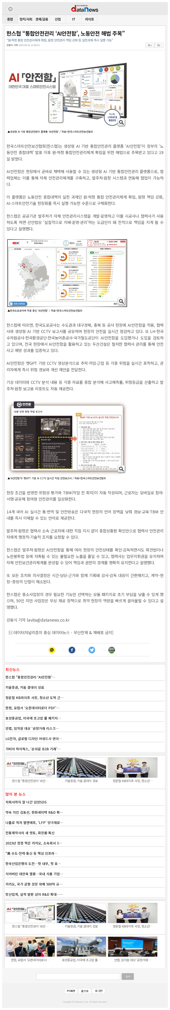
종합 (10, 19)
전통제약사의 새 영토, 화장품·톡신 (30, 832)
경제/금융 (41, 19)
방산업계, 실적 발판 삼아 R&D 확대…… (34, 894)
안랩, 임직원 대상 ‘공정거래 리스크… (32, 728)
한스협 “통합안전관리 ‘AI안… (30, 781)
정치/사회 (25, 19)
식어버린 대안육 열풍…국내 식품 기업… (34, 873)
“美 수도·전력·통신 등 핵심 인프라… (31, 853)
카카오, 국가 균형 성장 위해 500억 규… (33, 884)
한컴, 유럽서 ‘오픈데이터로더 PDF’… (32, 707)
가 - (159, 45)
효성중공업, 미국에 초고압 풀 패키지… (33, 718)
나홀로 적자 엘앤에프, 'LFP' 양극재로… (34, 822)
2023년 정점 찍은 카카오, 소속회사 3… (33, 843)
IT (73, 19)
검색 (127, 976)
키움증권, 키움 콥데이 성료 (24, 687)
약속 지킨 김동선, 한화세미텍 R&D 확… (34, 812)
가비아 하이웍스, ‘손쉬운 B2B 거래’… (32, 748)
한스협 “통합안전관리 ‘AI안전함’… (30, 677)
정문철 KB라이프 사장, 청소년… (132, 781)
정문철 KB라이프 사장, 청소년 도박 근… (34, 697)
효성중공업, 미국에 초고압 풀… (81, 960)
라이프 (89, 19)
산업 (58, 19)
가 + (150, 45)
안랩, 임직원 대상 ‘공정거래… (132, 960)
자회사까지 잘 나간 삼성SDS (26, 801)
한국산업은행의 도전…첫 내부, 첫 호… (33, 863)
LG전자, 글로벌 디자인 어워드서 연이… (33, 738)
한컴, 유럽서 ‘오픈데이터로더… (30, 960)
